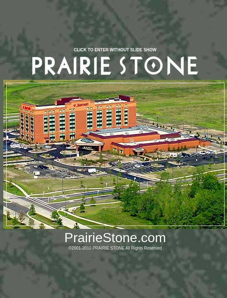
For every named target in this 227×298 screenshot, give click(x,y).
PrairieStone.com (115, 237)
